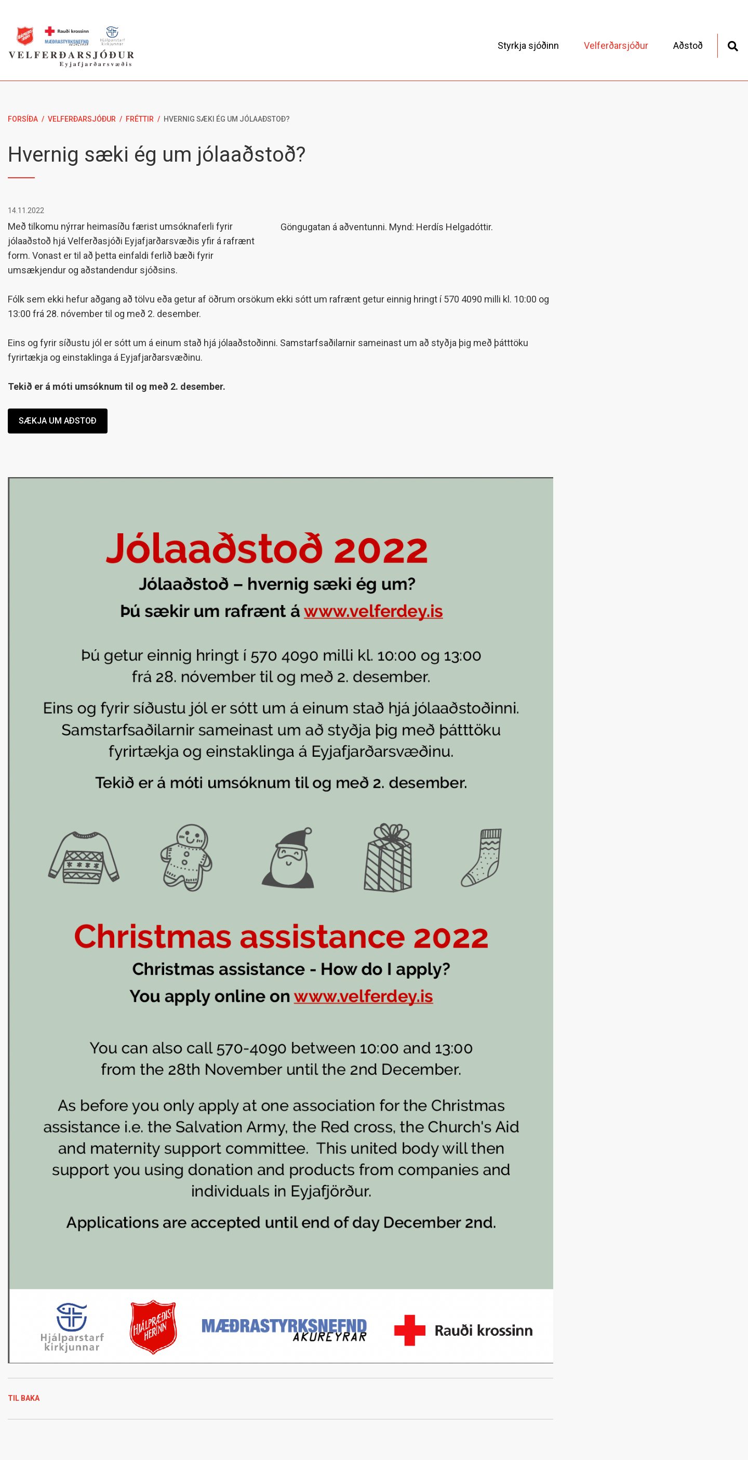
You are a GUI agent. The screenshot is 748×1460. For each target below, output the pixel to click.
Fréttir (140, 119)
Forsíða (23, 119)
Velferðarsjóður (82, 119)
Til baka (23, 1398)
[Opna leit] (732, 45)
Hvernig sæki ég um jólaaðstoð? (227, 119)
